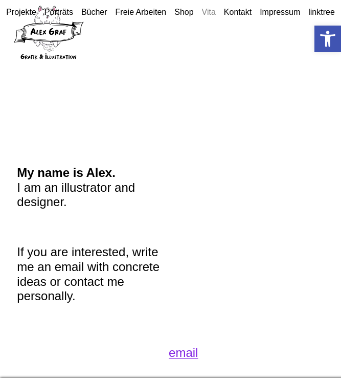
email (183, 352)
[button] (327, 39)
